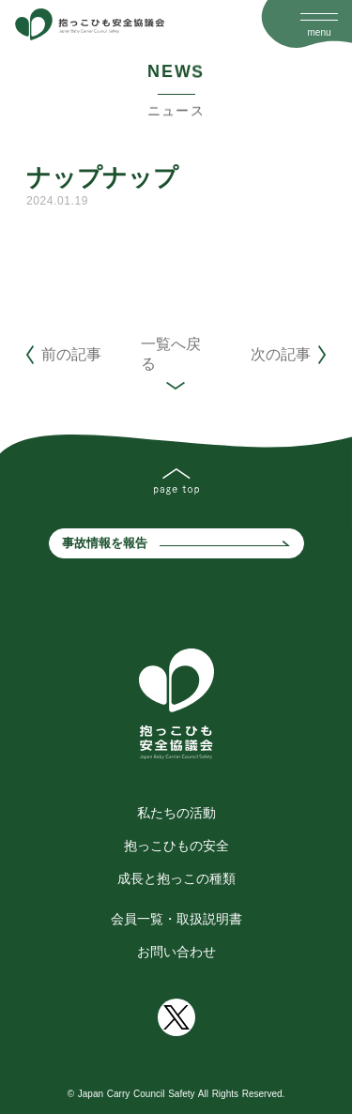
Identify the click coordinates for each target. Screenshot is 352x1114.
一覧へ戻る (171, 354)
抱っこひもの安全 (176, 845)
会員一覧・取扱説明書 (176, 918)
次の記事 (281, 354)
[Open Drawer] (319, 17)
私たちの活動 (176, 812)
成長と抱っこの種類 (176, 878)
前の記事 (71, 354)
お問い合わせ (176, 951)
